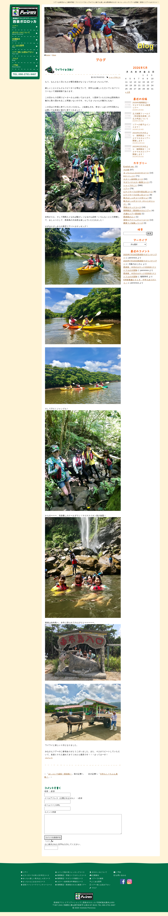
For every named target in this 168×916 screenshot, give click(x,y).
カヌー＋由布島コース (133, 179)
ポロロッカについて (24, 33)
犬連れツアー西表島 (132, 214)
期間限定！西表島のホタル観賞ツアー (70, 889)
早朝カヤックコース (132, 207)
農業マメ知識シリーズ (133, 223)
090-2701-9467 (27, 74)
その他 (126, 170)
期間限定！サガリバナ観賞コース (69, 882)
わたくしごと (129, 176)
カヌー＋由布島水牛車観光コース (69, 885)
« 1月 (127, 92)
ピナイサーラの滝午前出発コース (138, 192)
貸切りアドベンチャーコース (136, 220)
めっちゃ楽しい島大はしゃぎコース (35, 882)
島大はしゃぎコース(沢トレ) (135, 198)
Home (48, 55)
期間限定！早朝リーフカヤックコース (70, 879)
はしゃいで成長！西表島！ (60, 774)
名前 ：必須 (49, 791)
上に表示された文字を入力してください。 (63, 848)
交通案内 (24, 39)
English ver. (128, 166)
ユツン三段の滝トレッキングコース (70, 876)
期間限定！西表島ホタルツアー (137, 210)
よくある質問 (24, 46)
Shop (54, 55)
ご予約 (24, 66)
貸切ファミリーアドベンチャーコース (36, 889)
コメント (49, 758)
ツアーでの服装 (96, 882)
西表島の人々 (129, 217)
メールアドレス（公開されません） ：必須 (63, 798)
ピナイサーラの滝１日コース (136, 195)
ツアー (24, 26)
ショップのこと (115, 77)
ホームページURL (52, 805)
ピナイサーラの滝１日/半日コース (35, 879)
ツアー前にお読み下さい (24, 53)
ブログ (24, 59)
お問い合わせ (120, 879)
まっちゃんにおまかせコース (136, 173)
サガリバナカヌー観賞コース (136, 182)
